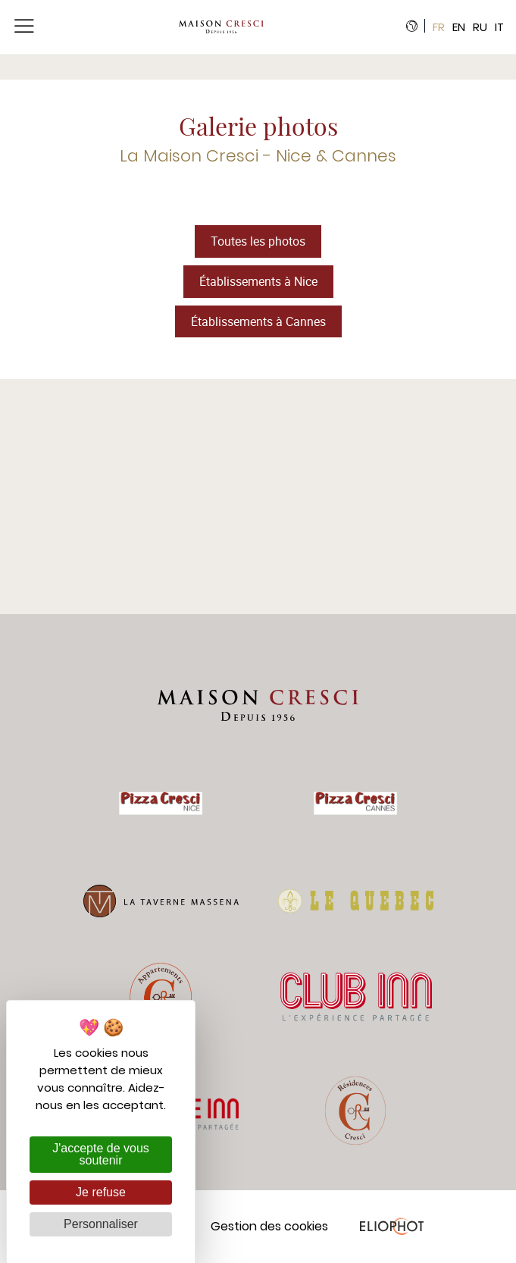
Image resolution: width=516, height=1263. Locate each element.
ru (480, 27)
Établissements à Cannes (258, 321)
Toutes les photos (258, 241)
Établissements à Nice (258, 281)
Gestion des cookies (269, 1226)
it (499, 27)
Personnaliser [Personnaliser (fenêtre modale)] (101, 1224)
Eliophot (391, 1226)
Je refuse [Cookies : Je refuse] (101, 1192)
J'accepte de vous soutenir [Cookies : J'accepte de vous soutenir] (100, 1154)
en (458, 27)
